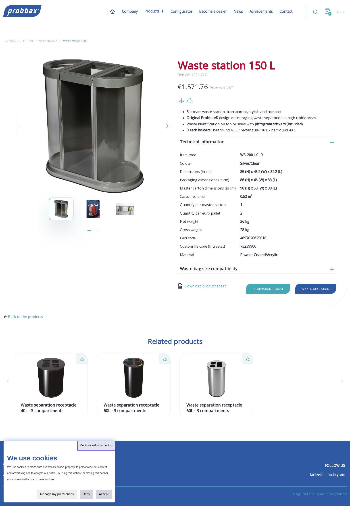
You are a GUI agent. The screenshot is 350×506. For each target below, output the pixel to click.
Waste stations (47, 41)
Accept (103, 494)
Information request (268, 289)
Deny (86, 494)
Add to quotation (315, 289)
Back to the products (23, 316)
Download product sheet (202, 286)
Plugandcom (338, 494)
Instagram (336, 474)
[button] (164, 126)
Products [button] (151, 11)
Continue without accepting (96, 445)
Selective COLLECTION (19, 41)
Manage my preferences (57, 494)
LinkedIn (317, 474)
